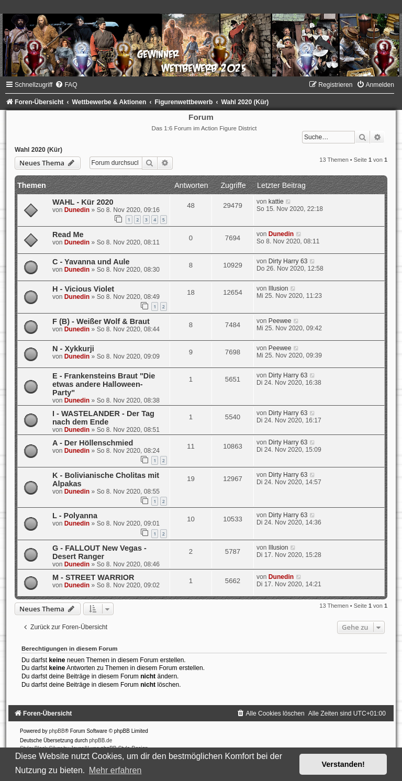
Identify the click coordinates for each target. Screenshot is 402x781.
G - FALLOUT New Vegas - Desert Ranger (99, 552)
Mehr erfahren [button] (115, 770)
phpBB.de (100, 740)
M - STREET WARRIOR (93, 577)
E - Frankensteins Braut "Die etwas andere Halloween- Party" (103, 384)
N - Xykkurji (73, 348)
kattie (276, 201)
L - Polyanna (74, 515)
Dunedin (77, 210)
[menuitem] (66, 84)
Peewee (280, 321)
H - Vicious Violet (83, 289)
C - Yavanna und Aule (91, 262)
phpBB (57, 731)
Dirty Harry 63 (288, 261)
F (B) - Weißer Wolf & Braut (101, 321)
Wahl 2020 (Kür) (38, 149)
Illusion (278, 288)
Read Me (68, 234)
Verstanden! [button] (343, 764)
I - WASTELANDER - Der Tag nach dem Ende (103, 417)
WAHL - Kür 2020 (83, 202)
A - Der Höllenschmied (92, 443)
